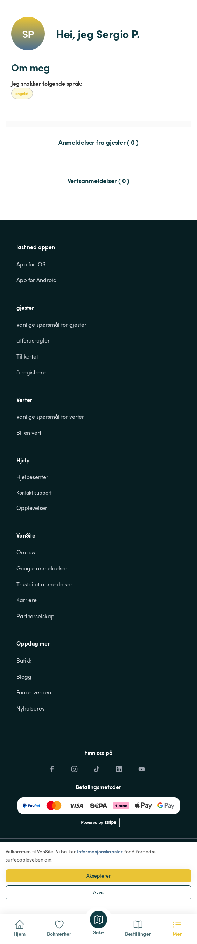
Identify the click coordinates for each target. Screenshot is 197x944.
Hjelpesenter (32, 477)
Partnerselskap (35, 616)
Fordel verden (33, 692)
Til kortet (27, 356)
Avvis (98, 892)
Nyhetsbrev (30, 708)
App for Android (36, 280)
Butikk (23, 660)
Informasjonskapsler (100, 851)
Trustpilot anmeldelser (44, 584)
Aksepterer (98, 875)
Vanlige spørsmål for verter (50, 416)
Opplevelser (31, 508)
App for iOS (30, 264)
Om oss (25, 552)
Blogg (23, 676)
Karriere (26, 600)
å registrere (31, 372)
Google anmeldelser (42, 568)
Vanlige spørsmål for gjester (51, 325)
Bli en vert (28, 433)
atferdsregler (33, 340)
